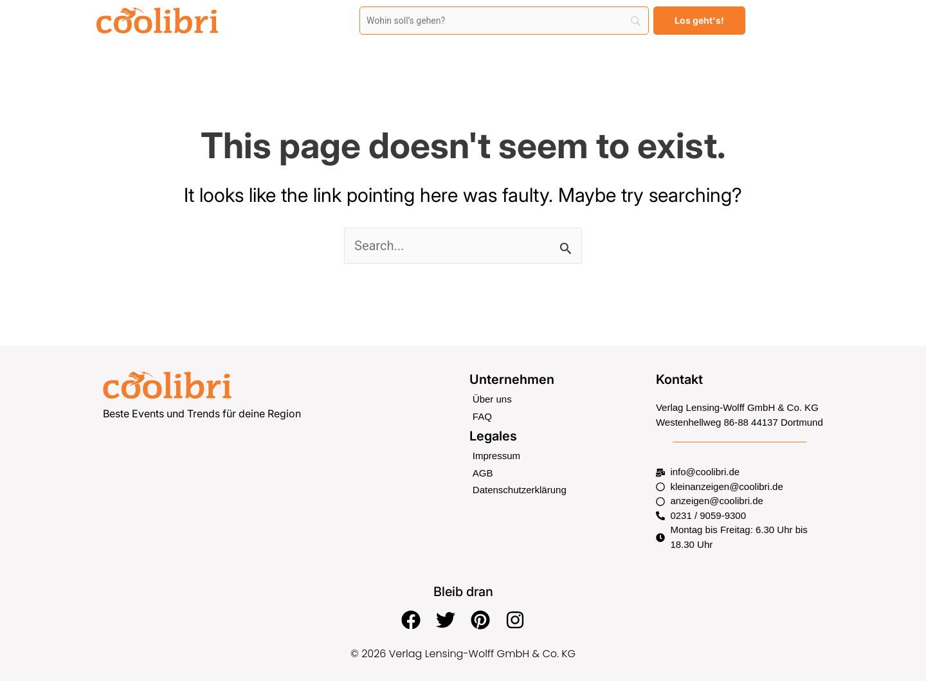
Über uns (492, 399)
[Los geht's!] (699, 20)
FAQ (482, 416)
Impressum (496, 455)
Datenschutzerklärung (520, 489)
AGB (483, 473)
